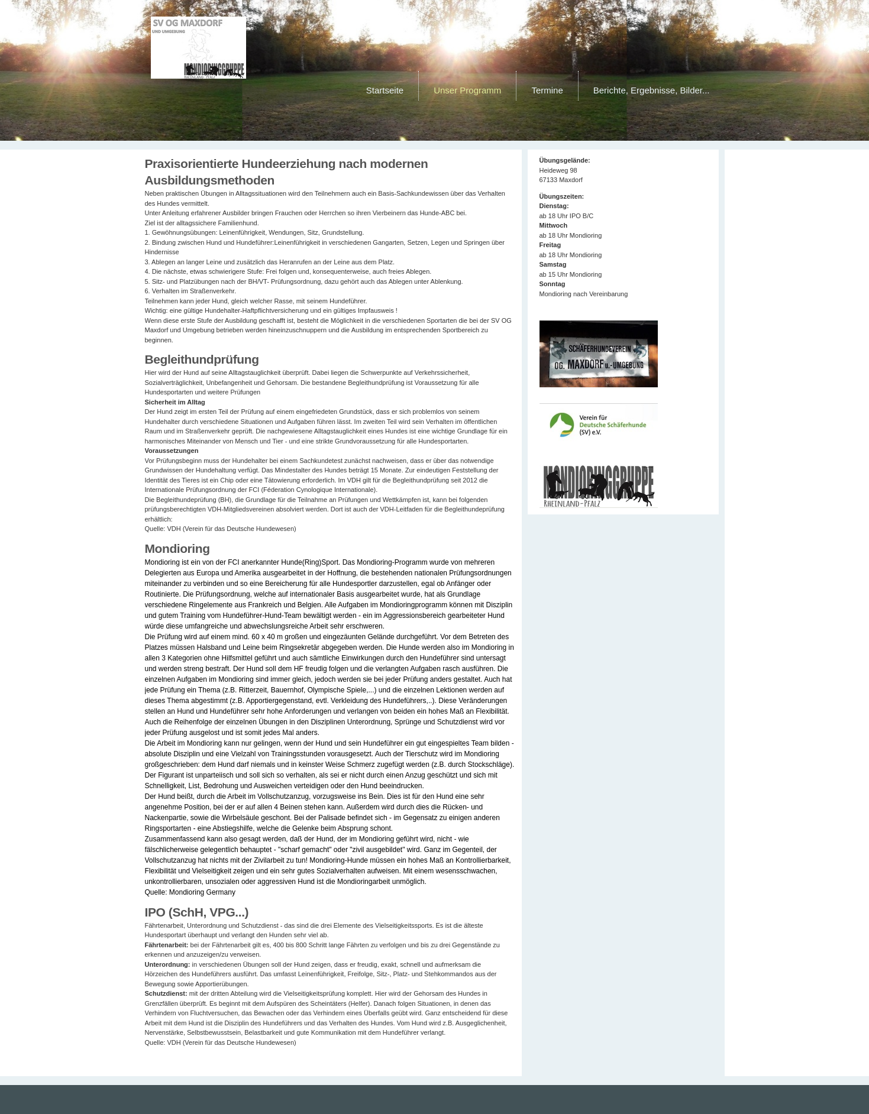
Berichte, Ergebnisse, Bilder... (651, 90)
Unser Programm (467, 90)
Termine (547, 90)
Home (702, 20)
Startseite (384, 90)
